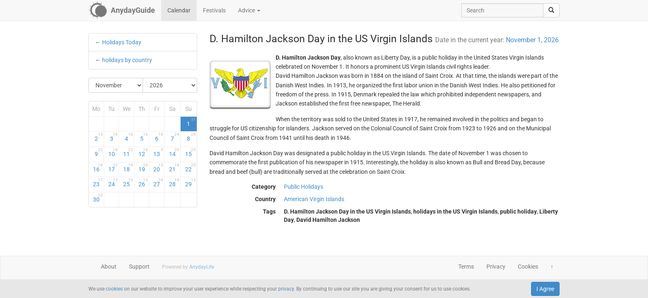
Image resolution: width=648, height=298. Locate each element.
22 (190, 168)
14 (174, 152)
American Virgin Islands (314, 199)
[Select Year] (170, 85)
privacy (286, 289)
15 (190, 152)
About (109, 266)
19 (143, 168)
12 (143, 152)
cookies (114, 289)
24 (113, 182)
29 (190, 182)
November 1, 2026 (532, 40)
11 (128, 152)
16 (98, 168)
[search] (551, 10)
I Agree (545, 289)
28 (174, 182)
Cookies (528, 266)
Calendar (179, 10)
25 (128, 182)
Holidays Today (121, 42)
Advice (249, 10)
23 (98, 182)
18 (128, 168)
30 (98, 198)
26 (143, 182)
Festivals (214, 10)
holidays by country (127, 60)
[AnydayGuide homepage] (121, 10)
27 (158, 182)
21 (174, 168)
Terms (466, 266)
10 (113, 152)
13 (158, 152)
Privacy (495, 266)
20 (158, 168)
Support (139, 266)
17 (113, 168)
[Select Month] (116, 85)
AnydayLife (201, 267)
